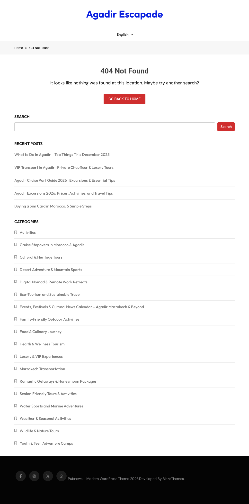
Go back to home (124, 99)
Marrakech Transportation (42, 368)
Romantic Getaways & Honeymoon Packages (58, 381)
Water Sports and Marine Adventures (51, 406)
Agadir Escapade (124, 14)
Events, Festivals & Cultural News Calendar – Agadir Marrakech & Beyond (82, 306)
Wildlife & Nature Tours (39, 430)
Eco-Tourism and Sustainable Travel (50, 294)
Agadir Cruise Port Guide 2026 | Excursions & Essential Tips (64, 180)
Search (22, 116)
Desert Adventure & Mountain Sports (51, 269)
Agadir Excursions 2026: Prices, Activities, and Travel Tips (63, 193)
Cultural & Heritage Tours (41, 257)
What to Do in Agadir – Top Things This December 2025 (62, 154)
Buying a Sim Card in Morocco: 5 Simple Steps (53, 206)
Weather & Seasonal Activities (45, 418)
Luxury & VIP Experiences (41, 356)
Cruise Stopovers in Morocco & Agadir (52, 244)
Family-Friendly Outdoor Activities (49, 319)
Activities (28, 232)
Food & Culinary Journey (41, 331)
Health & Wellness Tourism (42, 344)
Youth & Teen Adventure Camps (46, 443)
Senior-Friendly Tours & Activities (48, 393)
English (122, 34)
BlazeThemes (173, 479)
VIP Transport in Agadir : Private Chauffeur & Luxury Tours (64, 167)
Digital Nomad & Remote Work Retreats (54, 281)
